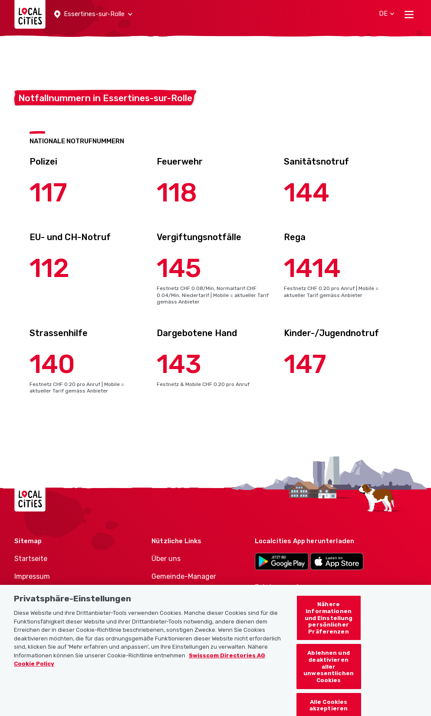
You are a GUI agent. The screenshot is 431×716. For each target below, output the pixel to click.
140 (52, 364)
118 (177, 192)
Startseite (30, 558)
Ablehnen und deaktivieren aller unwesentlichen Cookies (328, 675)
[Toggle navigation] (409, 14)
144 (306, 192)
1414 (312, 268)
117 (48, 192)
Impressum (32, 576)
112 (49, 268)
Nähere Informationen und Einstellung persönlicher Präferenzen (329, 626)
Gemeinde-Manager (183, 576)
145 (179, 268)
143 (179, 364)
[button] (93, 14)
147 (305, 364)
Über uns (166, 558)
